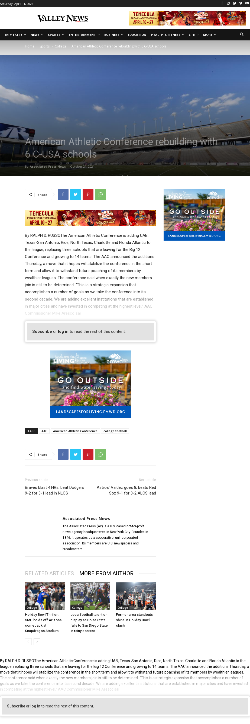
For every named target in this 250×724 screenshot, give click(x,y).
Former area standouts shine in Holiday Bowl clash (134, 620)
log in (63, 331)
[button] (242, 34)
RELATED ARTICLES (49, 573)
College (60, 46)
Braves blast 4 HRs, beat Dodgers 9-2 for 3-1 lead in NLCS (54, 490)
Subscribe (42, 331)
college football (115, 431)
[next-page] (37, 641)
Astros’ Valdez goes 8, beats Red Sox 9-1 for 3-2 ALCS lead (126, 490)
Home (29, 46)
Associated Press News (48, 166)
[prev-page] (28, 641)
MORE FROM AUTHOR (106, 573)
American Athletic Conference (75, 431)
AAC (44, 431)
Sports (45, 46)
